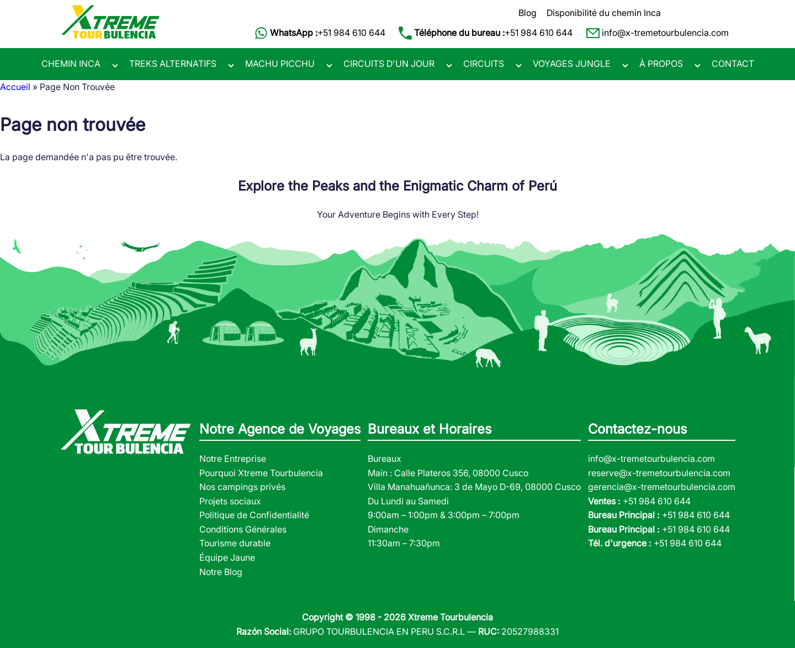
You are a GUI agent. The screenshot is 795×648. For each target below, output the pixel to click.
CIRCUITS (483, 63)
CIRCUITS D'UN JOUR (388, 63)
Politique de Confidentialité (254, 514)
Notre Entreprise (232, 458)
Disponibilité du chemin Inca (604, 12)
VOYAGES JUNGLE (572, 63)
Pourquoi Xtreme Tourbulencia (261, 472)
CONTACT (733, 63)
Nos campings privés (242, 486)
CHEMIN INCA (70, 63)
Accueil (15, 86)
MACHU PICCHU (280, 63)
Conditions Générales (243, 529)
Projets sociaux (230, 501)
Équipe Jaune (227, 557)
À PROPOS (661, 63)
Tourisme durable (235, 543)
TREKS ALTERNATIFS (172, 63)
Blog (527, 12)
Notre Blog (220, 571)
